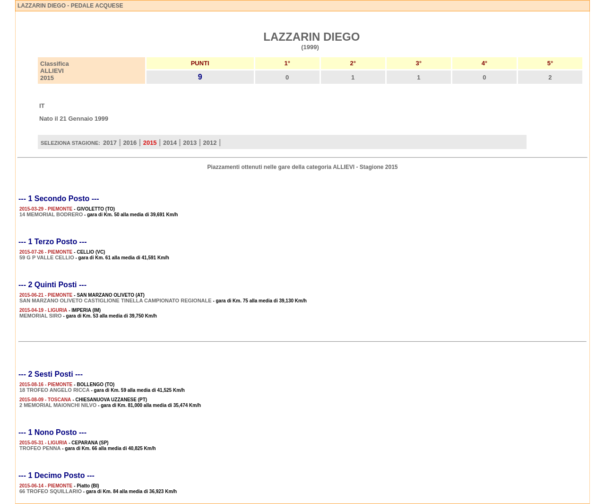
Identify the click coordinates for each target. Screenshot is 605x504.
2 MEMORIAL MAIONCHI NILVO (57, 405)
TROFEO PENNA (39, 448)
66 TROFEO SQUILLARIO (50, 491)
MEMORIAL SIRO (40, 315)
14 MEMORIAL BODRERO (51, 214)
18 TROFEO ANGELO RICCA (54, 390)
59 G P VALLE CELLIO (46, 257)
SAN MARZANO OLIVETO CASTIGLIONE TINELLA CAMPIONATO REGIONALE (115, 300)
